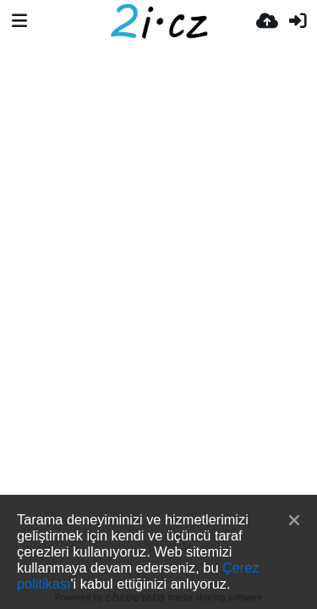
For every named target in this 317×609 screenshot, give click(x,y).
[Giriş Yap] (298, 21)
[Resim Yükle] (267, 21)
